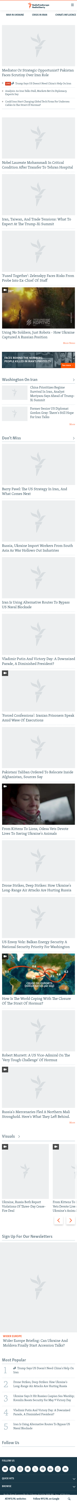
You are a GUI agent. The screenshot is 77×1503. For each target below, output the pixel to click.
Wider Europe (12, 1336)
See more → (68, 365)
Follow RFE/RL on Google (46, 1499)
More (72, 424)
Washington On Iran (38, 380)
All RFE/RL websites (15, 1499)
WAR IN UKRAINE (15, 15)
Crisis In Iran (39, 15)
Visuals (11, 1136)
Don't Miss (38, 438)
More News (69, 343)
